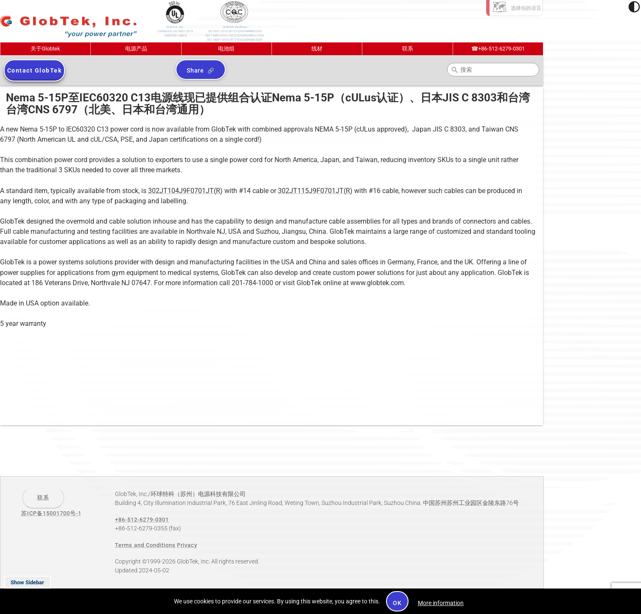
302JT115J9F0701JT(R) (315, 191)
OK (397, 603)
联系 (407, 48)
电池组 (226, 48)
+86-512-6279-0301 (498, 48)
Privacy (187, 545)
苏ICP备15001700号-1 (51, 513)
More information (441, 603)
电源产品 (136, 48)
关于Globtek (45, 48)
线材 (316, 48)
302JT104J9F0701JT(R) (185, 191)
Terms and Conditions (145, 545)
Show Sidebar (27, 582)
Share (195, 70)
